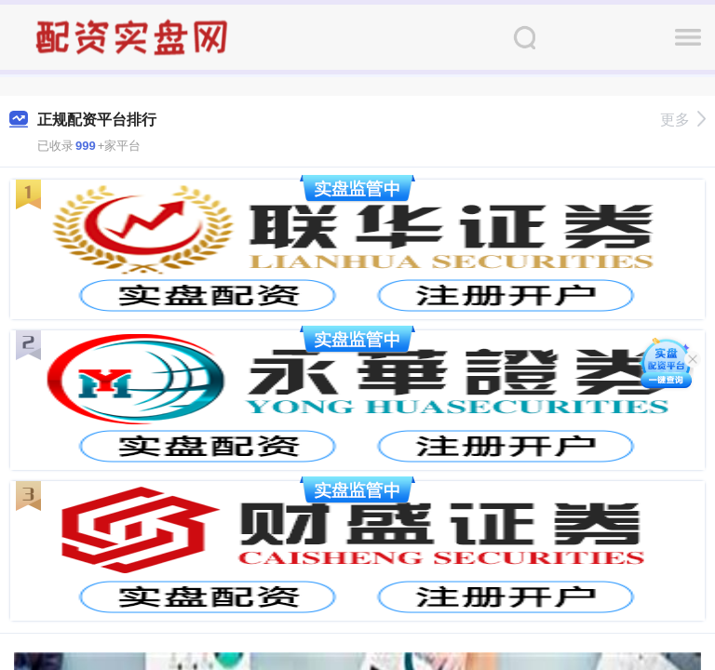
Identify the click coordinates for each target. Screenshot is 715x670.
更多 (683, 119)
